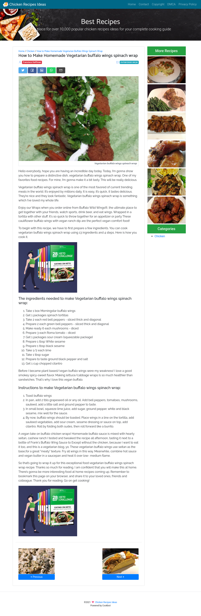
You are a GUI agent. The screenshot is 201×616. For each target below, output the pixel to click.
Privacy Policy (188, 4)
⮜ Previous (36, 576)
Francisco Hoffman (32, 62)
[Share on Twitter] (23, 70)
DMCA (171, 4)
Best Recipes (100, 22)
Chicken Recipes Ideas (24, 4)
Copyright (158, 4)
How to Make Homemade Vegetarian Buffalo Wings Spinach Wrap (70, 51)
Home (132, 4)
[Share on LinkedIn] (41, 70)
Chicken (30, 51)
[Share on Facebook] (32, 70)
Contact (144, 4)
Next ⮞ (120, 576)
